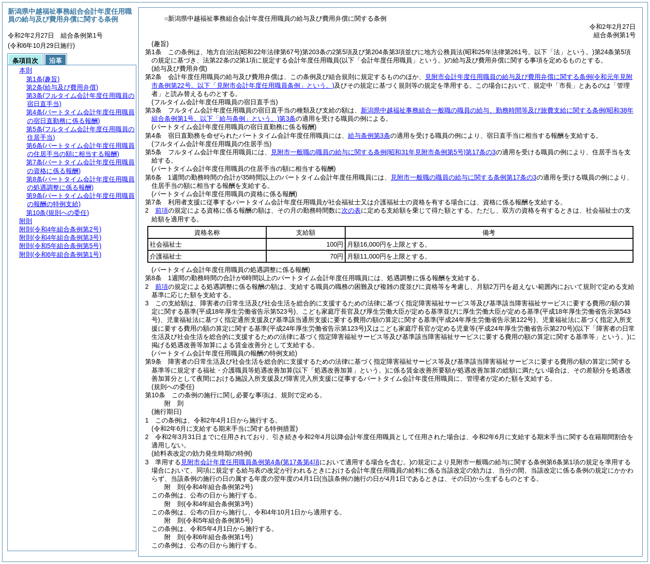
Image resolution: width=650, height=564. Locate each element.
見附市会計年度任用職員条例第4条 (231, 462)
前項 (161, 210)
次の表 (351, 210)
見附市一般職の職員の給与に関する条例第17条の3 (383, 152)
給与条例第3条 (369, 135)
